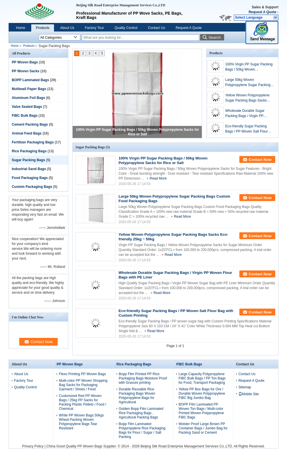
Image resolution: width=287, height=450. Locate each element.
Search (215, 37)
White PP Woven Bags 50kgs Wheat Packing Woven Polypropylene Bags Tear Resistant (81, 421)
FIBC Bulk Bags (25, 116)
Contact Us (156, 28)
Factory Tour (94, 28)
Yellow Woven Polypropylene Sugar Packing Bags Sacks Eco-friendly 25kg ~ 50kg (247, 98)
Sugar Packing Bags (28, 160)
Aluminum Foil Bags (28, 98)
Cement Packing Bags (30, 124)
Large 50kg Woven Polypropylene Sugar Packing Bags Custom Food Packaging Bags (248, 82)
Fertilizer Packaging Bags (33, 142)
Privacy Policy (33, 446)
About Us (67, 28)
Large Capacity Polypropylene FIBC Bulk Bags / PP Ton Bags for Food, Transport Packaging (202, 378)
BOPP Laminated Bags (30, 80)
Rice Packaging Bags (29, 151)
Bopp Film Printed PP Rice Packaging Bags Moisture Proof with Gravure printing (143, 378)
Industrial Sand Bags (29, 169)
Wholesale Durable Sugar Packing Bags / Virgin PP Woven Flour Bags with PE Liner (245, 113)
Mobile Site (248, 394)
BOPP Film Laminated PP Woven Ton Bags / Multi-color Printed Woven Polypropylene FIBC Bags (201, 410)
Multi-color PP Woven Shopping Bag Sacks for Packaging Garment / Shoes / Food (83, 385)
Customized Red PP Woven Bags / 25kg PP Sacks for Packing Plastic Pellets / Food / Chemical (82, 402)
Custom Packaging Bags (32, 187)
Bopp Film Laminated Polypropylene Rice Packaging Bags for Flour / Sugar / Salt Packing (142, 430)
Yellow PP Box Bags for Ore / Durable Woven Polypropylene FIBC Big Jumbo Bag (202, 393)
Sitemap (244, 387)
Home (20, 28)
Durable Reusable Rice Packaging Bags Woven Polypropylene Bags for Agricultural (137, 395)
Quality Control (126, 28)
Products (42, 28)
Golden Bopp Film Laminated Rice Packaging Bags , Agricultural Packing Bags (141, 413)
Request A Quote (262, 12)
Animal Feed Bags (27, 133)
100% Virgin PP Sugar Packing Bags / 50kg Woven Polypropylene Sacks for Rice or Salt (249, 67)
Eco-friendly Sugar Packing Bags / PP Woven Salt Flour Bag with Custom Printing (246, 129)
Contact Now (260, 159)
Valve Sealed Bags (27, 107)
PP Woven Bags (25, 62)
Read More (158, 178)
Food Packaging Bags (30, 178)
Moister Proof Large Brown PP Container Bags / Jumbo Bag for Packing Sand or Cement (203, 428)
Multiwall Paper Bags (29, 89)
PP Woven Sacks (25, 71)
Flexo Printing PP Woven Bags (82, 374)
